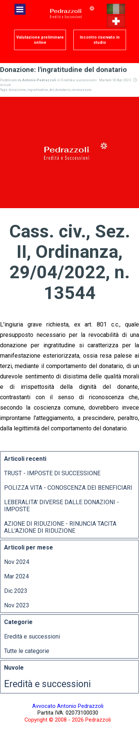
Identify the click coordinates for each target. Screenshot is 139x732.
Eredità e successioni (32, 636)
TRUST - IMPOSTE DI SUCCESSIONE (52, 473)
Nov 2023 (16, 605)
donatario (62, 90)
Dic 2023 (15, 590)
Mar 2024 (16, 576)
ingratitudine (37, 90)
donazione (17, 90)
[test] (40, 40)
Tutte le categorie (26, 650)
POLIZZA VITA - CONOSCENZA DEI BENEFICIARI (68, 487)
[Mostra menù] (20, 9)
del (51, 90)
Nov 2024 (16, 561)
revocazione (82, 90)
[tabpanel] (68, 712)
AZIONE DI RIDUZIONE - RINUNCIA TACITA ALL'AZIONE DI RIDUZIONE (60, 527)
